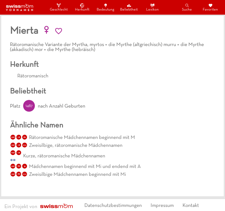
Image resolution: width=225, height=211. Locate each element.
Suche (187, 7)
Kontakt (191, 205)
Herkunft (82, 7)
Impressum (162, 205)
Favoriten (210, 7)
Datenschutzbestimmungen (113, 205)
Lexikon (152, 7)
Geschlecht (58, 7)
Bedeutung (105, 7)
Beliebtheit (129, 7)
